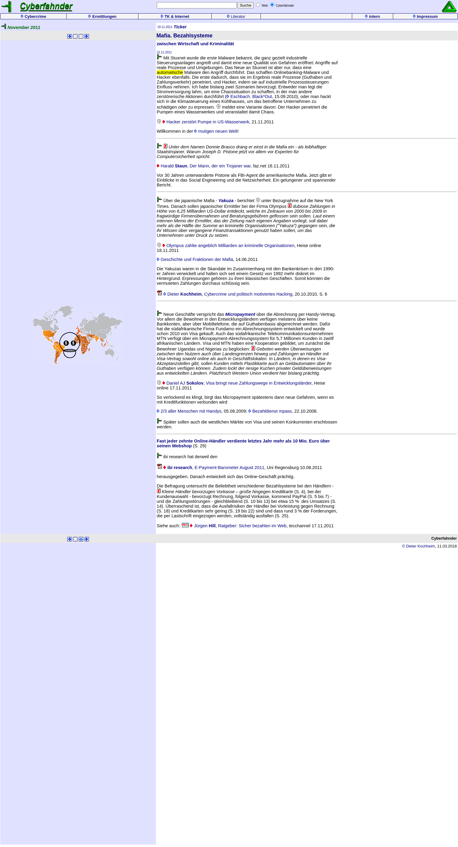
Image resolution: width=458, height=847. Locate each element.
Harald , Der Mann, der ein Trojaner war (204, 165)
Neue (168, 314)
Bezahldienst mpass (270, 411)
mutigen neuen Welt (215, 131)
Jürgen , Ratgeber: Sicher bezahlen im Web (233, 525)
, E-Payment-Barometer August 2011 (210, 467)
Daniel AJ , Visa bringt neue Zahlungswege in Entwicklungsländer (234, 383)
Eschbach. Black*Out (249, 96)
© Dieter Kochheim (418, 546)
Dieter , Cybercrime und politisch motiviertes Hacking (224, 294)
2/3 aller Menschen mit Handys (189, 411)
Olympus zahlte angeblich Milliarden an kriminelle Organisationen (226, 245)
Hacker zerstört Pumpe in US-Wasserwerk (203, 121)
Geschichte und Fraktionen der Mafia (195, 259)
